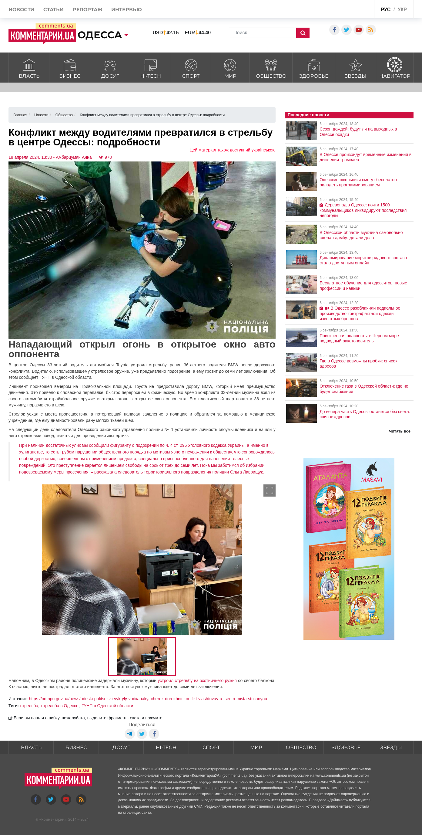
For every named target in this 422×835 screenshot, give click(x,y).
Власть (29, 68)
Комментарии (52, 819)
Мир (230, 68)
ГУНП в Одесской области (107, 705)
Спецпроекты (346, 10)
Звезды (355, 68)
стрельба (29, 705)
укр (402, 9)
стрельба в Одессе (60, 705)
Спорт (191, 68)
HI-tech (150, 68)
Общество (271, 68)
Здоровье (314, 68)
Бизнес (69, 68)
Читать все (399, 431)
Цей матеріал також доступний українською (232, 150)
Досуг (110, 68)
